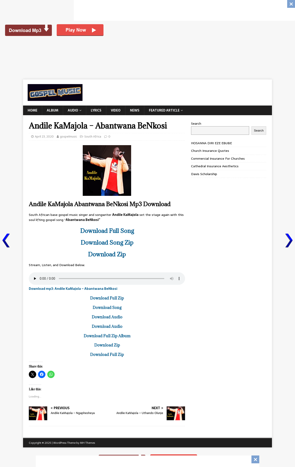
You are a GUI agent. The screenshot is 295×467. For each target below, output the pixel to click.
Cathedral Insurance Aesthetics (215, 166)
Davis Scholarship (204, 173)
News (134, 110)
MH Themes (87, 443)
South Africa (92, 136)
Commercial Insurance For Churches (218, 158)
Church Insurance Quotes (210, 150)
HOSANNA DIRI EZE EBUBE (211, 143)
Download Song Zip (107, 242)
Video (116, 110)
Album (52, 110)
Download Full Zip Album (107, 335)
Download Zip (107, 254)
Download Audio (107, 317)
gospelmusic (68, 136)
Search (196, 123)
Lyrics (96, 110)
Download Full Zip (107, 298)
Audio (73, 110)
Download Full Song (107, 231)
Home (32, 110)
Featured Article (164, 110)
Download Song (107, 307)
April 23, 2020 (44, 136)
